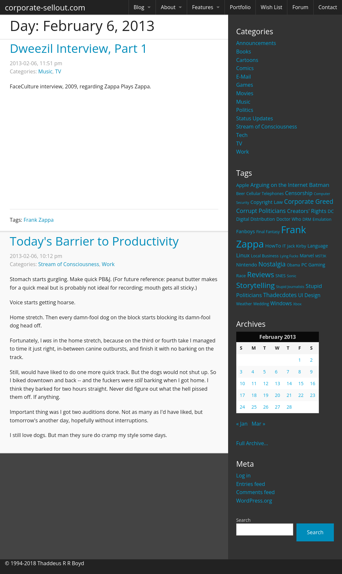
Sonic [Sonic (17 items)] (291, 275)
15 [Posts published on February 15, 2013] (301, 383)
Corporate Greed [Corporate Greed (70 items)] (308, 201)
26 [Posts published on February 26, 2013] (265, 407)
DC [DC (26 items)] (331, 211)
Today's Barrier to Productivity (94, 241)
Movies (244, 93)
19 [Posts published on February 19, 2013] (265, 395)
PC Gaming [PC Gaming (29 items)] (313, 265)
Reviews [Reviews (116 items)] (260, 274)
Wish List (271, 7)
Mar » (258, 423)
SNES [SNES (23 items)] (280, 276)
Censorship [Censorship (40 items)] (298, 193)
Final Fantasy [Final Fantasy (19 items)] (268, 231)
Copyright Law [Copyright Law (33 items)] (266, 202)
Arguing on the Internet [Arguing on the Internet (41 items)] (279, 185)
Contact (328, 7)
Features (202, 7)
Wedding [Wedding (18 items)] (261, 303)
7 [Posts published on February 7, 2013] (288, 372)
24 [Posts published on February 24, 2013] (242, 407)
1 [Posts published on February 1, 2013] (299, 360)
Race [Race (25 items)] (241, 276)
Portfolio (240, 7)
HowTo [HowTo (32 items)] (273, 245)
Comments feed (255, 492)
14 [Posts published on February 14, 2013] (289, 383)
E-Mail (243, 76)
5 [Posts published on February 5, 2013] (264, 372)
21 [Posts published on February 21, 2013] (289, 395)
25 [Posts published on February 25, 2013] (254, 407)
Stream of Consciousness (266, 126)
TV (239, 143)
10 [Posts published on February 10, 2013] (242, 383)
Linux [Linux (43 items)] (243, 255)
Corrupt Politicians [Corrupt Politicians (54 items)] (261, 211)
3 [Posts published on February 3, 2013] (241, 372)
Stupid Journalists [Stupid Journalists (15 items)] (290, 286)
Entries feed (250, 484)
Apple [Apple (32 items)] (242, 185)
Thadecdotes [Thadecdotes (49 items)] (280, 295)
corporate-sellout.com (45, 7)
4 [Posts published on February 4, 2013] (253, 372)
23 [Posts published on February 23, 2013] (312, 395)
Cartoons (247, 60)
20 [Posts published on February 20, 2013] (277, 395)
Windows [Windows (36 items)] (281, 303)
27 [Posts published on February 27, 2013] (277, 407)
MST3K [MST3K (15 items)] (320, 256)
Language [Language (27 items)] (318, 246)
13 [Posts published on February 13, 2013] (277, 383)
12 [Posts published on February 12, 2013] (265, 383)
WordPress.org (254, 500)
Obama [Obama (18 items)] (293, 264)
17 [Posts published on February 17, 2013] (242, 395)
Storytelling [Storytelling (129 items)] (255, 285)
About (168, 7)
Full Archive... (252, 443)
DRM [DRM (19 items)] (307, 219)
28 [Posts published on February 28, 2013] (289, 407)
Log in (243, 475)
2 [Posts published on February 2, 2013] (311, 360)
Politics (244, 109)
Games (244, 84)
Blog (139, 7)
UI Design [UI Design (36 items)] (309, 295)
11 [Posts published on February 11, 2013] (254, 383)
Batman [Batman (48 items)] (319, 185)
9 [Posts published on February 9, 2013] (311, 372)
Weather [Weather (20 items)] (244, 304)
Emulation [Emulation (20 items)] (322, 219)
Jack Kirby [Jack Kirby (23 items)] (296, 246)
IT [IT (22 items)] (284, 246)
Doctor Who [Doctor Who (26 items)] (288, 219)
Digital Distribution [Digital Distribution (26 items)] (255, 219)
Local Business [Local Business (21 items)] (265, 256)
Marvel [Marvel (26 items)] (307, 255)
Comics (245, 68)
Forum (300, 7)
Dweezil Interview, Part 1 (78, 48)
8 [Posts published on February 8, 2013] (299, 372)
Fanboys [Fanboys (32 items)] (245, 231)
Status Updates (254, 118)
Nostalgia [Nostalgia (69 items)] (271, 264)
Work (242, 151)
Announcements (256, 43)
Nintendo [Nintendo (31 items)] (246, 264)
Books (243, 51)
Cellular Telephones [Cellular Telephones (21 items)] (265, 193)
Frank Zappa (38, 219)
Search (243, 520)
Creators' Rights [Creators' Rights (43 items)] (306, 211)
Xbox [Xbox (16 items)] (297, 303)
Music (243, 101)
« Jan (242, 423)
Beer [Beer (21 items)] (240, 193)
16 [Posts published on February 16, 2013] (312, 383)
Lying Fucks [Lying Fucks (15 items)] (289, 256)
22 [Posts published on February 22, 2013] (301, 395)
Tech (242, 135)
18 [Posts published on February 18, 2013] (254, 395)
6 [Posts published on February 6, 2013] (276, 372)
